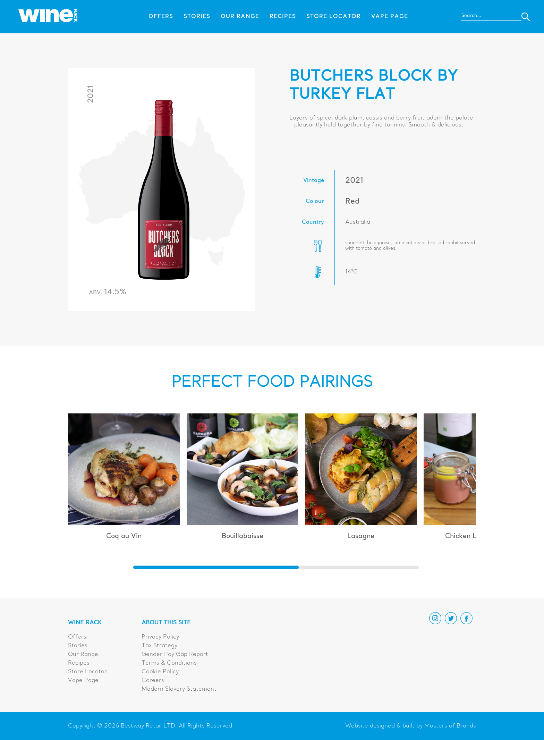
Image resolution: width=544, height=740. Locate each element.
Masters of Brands (450, 726)
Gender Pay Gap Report (175, 654)
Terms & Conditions (169, 663)
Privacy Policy (160, 637)
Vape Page (389, 16)
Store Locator (333, 16)
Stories (197, 16)
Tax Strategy (159, 646)
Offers (160, 16)
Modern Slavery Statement (179, 689)
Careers (153, 680)
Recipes (283, 16)
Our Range (240, 16)
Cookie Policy (160, 672)
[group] (124, 479)
